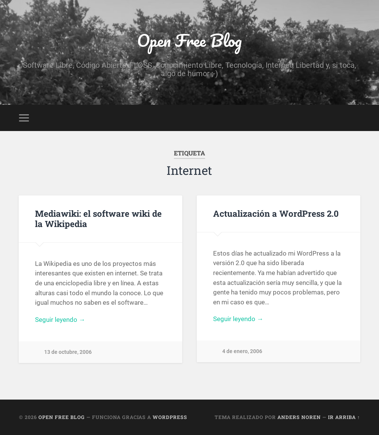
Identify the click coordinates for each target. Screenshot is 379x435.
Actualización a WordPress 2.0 (276, 213)
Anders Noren (299, 417)
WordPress (170, 417)
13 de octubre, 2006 (68, 352)
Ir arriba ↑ (344, 417)
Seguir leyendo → (60, 319)
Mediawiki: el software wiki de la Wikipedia (98, 218)
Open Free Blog (189, 40)
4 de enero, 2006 (242, 351)
